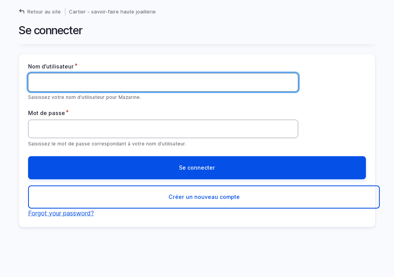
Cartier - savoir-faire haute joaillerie (112, 11)
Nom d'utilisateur (51, 66)
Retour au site (44, 11)
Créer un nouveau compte (204, 197)
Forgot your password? (61, 213)
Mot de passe (46, 113)
